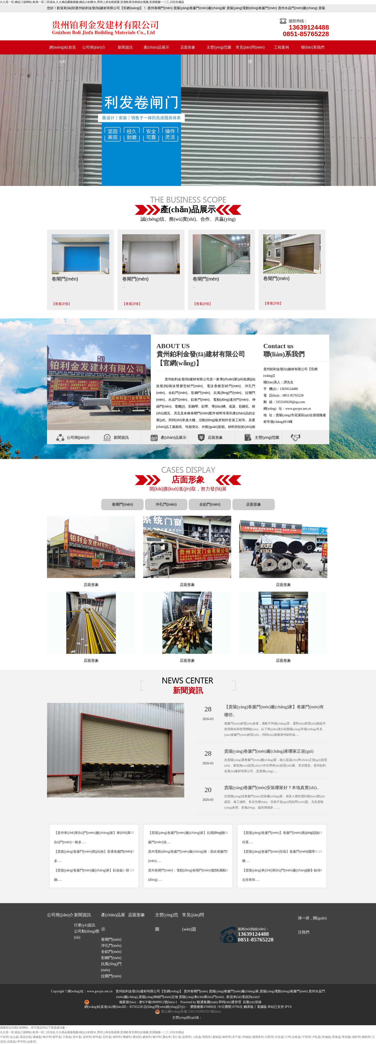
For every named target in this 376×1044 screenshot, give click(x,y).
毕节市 (21, 1041)
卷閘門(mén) (122, 504)
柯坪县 (97, 1037)
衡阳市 (366, 1037)
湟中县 (77, 1037)
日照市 (269, 1037)
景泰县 (336, 1037)
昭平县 (57, 1037)
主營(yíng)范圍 (219, 47)
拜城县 (246, 1037)
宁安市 (306, 1037)
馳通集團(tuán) (208, 1002)
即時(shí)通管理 (230, 1002)
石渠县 (11, 1041)
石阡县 (107, 1037)
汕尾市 (31, 1041)
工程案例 (281, 47)
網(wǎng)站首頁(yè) (62, 49)
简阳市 (206, 1037)
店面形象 (187, 47)
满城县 (37, 1037)
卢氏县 (316, 1037)
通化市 (166, 1037)
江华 (288, 1037)
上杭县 (196, 1037)
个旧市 (4, 1037)
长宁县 (236, 1037)
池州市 (356, 1037)
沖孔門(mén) (166, 504)
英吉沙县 (25, 1037)
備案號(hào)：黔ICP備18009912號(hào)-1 (148, 1002)
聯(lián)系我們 (313, 47)
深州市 (117, 1037)
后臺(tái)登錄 (252, 1002)
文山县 (14, 1037)
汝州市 (87, 1037)
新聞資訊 (125, 47)
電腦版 (262, 1007)
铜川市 (47, 1037)
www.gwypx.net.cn (99, 991)
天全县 (279, 1037)
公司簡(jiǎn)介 (94, 47)
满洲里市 (257, 1037)
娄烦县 (216, 1037)
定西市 (186, 1037)
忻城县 (326, 1037)
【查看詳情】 (61, 304)
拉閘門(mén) (111, 976)
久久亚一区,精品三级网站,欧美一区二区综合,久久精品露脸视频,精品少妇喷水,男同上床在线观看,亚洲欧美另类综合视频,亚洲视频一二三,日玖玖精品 (92, 2)
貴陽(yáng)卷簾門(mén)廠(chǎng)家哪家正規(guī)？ (268, 751)
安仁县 (176, 1037)
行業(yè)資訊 (84, 925)
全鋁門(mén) (209, 504)
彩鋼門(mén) (111, 958)
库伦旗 (346, 1037)
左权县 (296, 1037)
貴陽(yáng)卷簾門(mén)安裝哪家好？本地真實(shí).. (271, 787)
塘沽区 (137, 1037)
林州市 (226, 1037)
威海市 (146, 1037)
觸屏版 (249, 1007)
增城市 (126, 1037)
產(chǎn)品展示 (156, 47)
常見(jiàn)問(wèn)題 (250, 49)
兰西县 (67, 1037)
